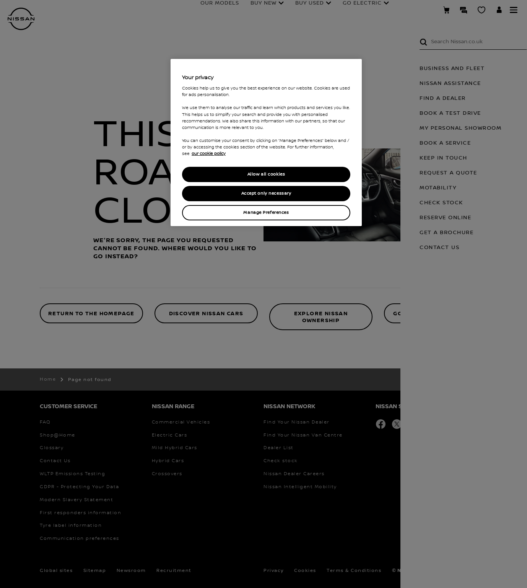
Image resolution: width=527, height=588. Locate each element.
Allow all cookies (266, 174)
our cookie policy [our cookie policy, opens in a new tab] (209, 153)
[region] (266, 142)
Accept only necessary (266, 193)
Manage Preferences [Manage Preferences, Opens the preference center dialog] (266, 212)
